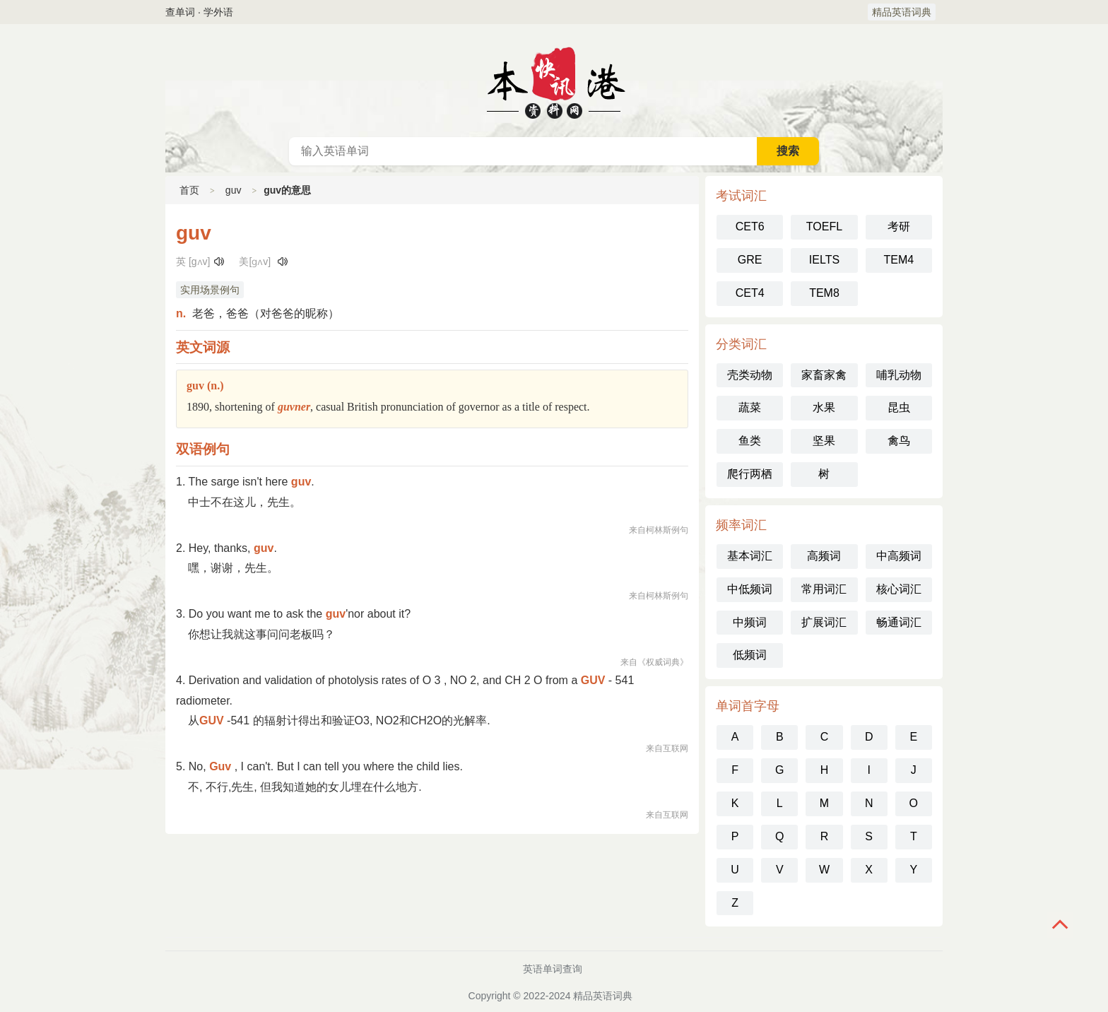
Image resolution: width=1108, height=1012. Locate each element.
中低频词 (749, 589)
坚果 (824, 441)
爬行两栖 (749, 474)
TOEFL (824, 226)
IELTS (824, 260)
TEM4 (898, 260)
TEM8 (824, 293)
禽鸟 (899, 441)
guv (233, 190)
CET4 (750, 293)
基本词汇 (749, 556)
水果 (824, 407)
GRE (750, 260)
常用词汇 (824, 589)
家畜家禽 (824, 375)
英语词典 (554, 80)
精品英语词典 (901, 12)
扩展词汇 (824, 622)
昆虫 (899, 407)
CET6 (750, 226)
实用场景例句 (210, 289)
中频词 (750, 622)
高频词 (824, 556)
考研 (899, 226)
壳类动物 (749, 375)
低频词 (750, 655)
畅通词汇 (898, 622)
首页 (189, 190)
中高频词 (898, 556)
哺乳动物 (898, 375)
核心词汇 (898, 589)
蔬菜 (749, 407)
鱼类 (749, 441)
